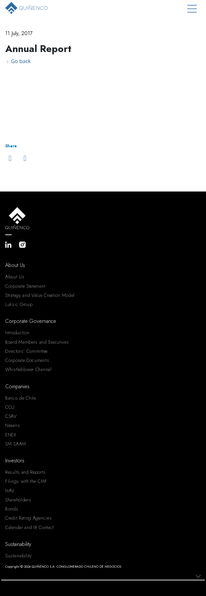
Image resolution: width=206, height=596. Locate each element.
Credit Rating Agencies (28, 518)
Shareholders (18, 500)
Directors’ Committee (26, 351)
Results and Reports (25, 472)
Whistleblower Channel (28, 369)
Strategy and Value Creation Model (40, 295)
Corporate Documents (27, 360)
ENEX (10, 434)
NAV (10, 490)
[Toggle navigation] (192, 9)
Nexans (12, 425)
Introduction (17, 332)
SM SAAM (15, 444)
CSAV (11, 416)
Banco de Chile (20, 398)
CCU (10, 407)
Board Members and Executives (37, 342)
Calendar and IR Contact (29, 527)
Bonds (12, 509)
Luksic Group (18, 304)
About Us (15, 276)
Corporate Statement (25, 286)
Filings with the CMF (26, 481)
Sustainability (18, 555)
